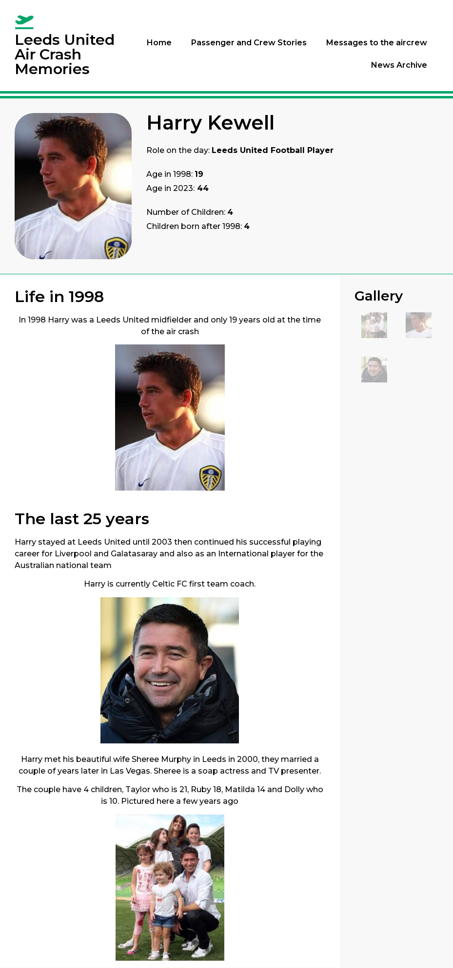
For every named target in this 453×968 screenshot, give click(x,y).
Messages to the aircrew (376, 42)
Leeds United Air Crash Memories (65, 54)
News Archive (399, 65)
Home (159, 42)
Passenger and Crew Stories (249, 42)
